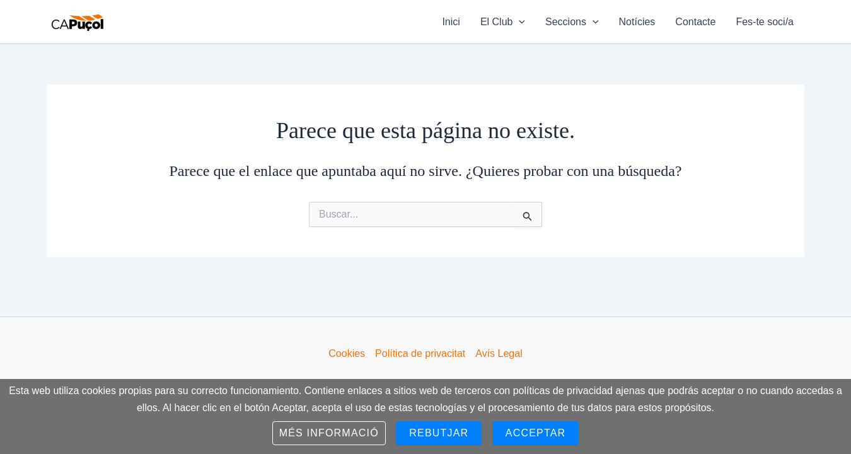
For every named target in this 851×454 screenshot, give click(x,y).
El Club (502, 22)
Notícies (637, 21)
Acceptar (536, 433)
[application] (518, 22)
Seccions (572, 22)
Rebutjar (438, 433)
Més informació (329, 433)
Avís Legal (498, 353)
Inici (451, 21)
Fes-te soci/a (765, 21)
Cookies (346, 353)
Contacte (695, 21)
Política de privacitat (420, 353)
